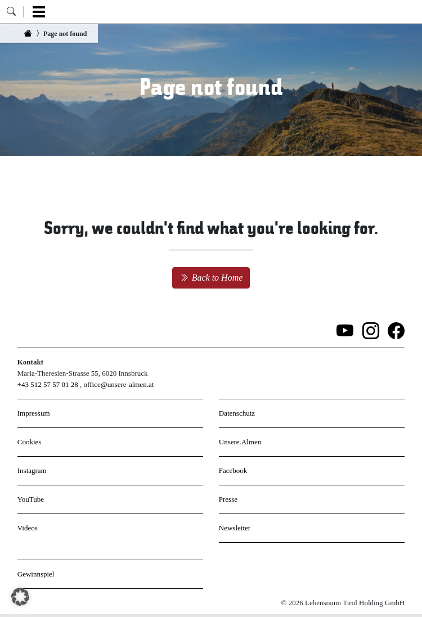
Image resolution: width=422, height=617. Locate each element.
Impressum (33, 413)
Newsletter (234, 528)
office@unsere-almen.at (119, 384)
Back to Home (211, 277)
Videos (27, 528)
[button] (20, 597)
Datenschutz (237, 413)
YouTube (30, 499)
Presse (228, 499)
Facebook (233, 470)
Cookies (29, 442)
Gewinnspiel (36, 574)
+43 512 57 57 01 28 (47, 384)
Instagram (32, 470)
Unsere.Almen (240, 442)
